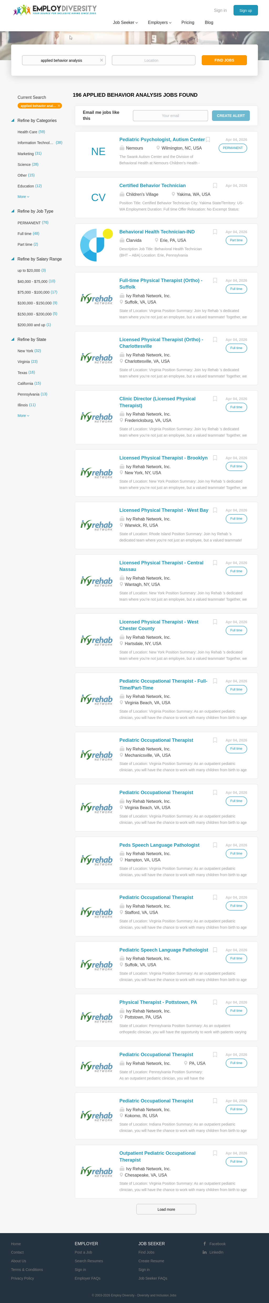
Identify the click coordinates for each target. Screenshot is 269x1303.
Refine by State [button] (31, 339)
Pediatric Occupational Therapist (156, 740)
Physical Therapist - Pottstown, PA (158, 1002)
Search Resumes (89, 1261)
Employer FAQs (88, 1278)
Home (16, 1244)
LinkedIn (217, 1252)
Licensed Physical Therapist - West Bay (164, 510)
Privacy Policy (22, 1278)
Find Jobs (224, 60)
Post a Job (83, 1252)
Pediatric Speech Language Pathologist (164, 950)
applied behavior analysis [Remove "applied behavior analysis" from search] (40, 106)
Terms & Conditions (27, 1270)
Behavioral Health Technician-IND (157, 231)
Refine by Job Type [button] (34, 211)
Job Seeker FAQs (152, 1278)
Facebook (218, 1244)
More (22, 197)
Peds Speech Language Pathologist (160, 845)
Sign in (220, 10)
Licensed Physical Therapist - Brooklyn (164, 458)
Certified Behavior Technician (153, 185)
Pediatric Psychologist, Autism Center (162, 139)
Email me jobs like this (101, 115)
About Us (18, 1261)
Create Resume (151, 1261)
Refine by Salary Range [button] (39, 259)
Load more (166, 1209)
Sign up (246, 10)
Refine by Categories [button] (36, 120)
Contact (17, 1252)
